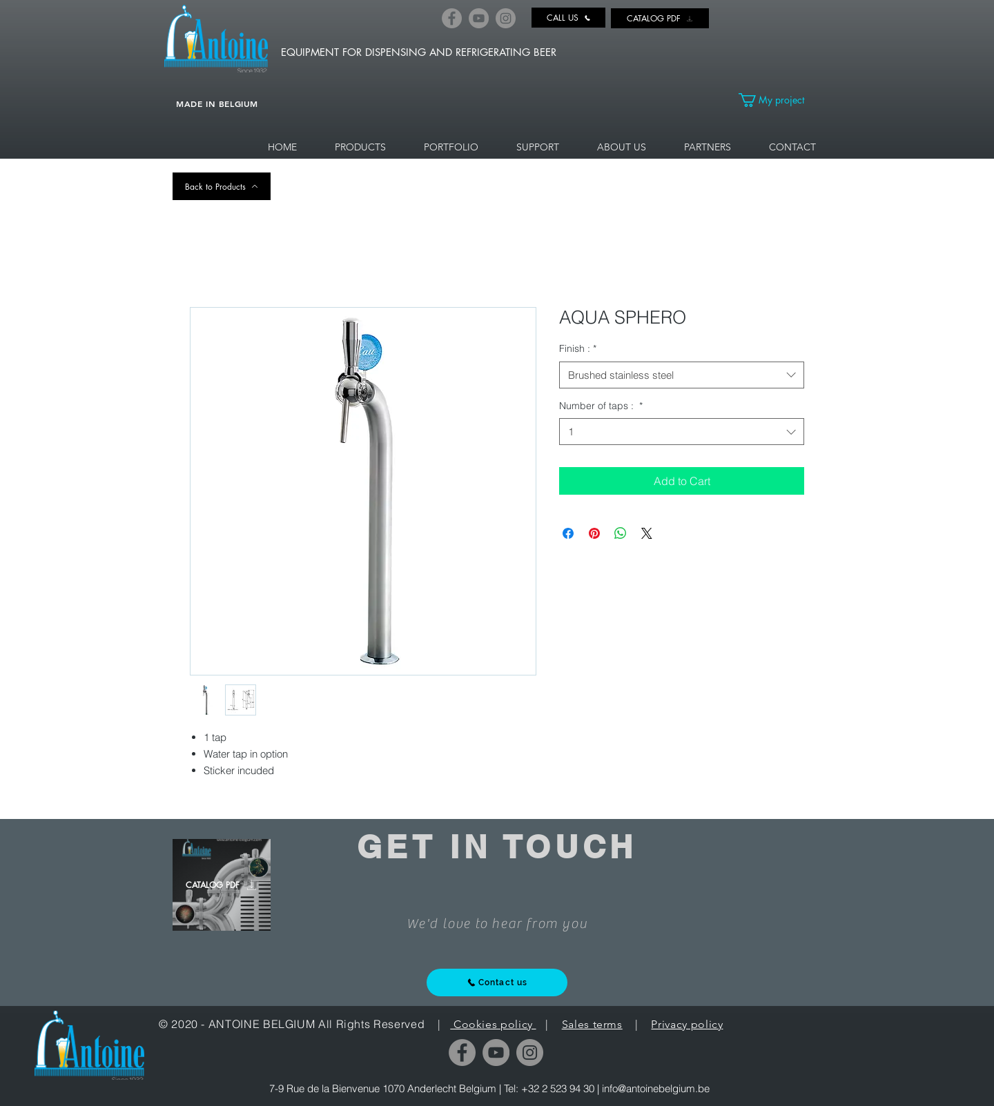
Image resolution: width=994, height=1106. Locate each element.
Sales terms (592, 1024)
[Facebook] (452, 18)
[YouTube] (479, 18)
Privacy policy (687, 1024)
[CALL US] (568, 18)
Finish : (577, 348)
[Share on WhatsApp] (620, 533)
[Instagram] (506, 18)
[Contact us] (497, 982)
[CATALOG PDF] (660, 18)
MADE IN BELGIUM (217, 103)
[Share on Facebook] (568, 533)
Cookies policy (493, 1024)
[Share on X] (647, 533)
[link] (780, 100)
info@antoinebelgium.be (656, 1088)
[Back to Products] (222, 186)
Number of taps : (601, 405)
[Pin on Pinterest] (594, 533)
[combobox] (681, 375)
